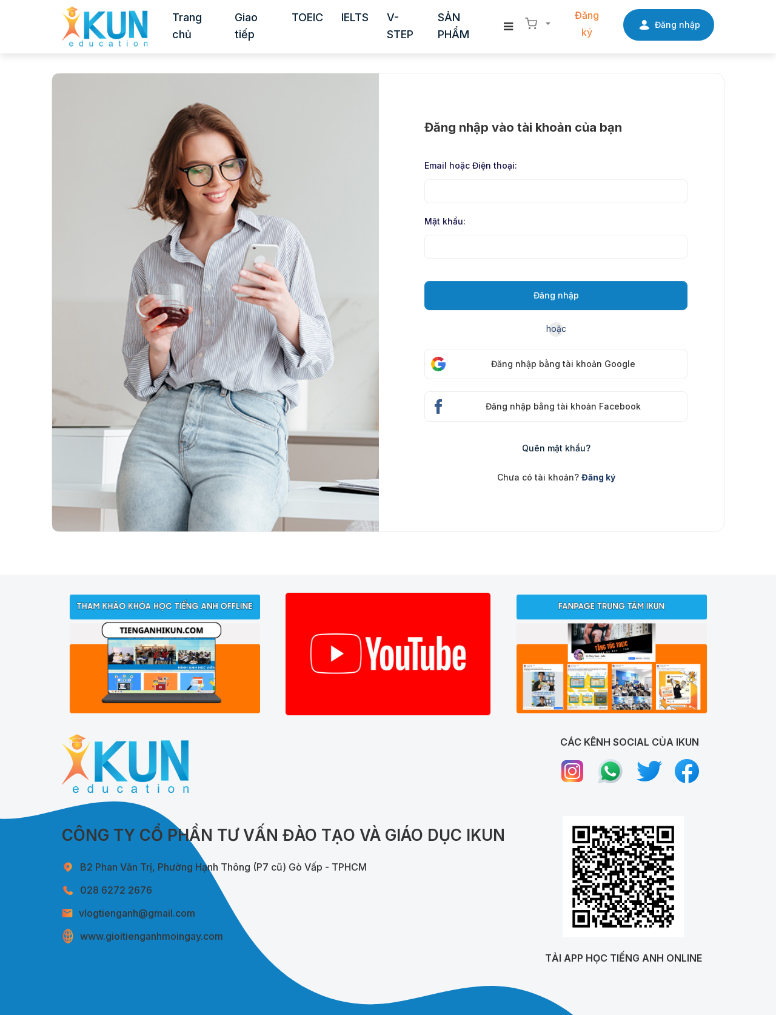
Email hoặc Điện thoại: (470, 165)
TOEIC (307, 17)
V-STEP (400, 26)
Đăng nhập (556, 295)
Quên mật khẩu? (556, 448)
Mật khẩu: (445, 221)
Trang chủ (187, 26)
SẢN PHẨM (453, 26)
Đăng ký (587, 23)
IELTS (355, 17)
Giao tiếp (246, 26)
